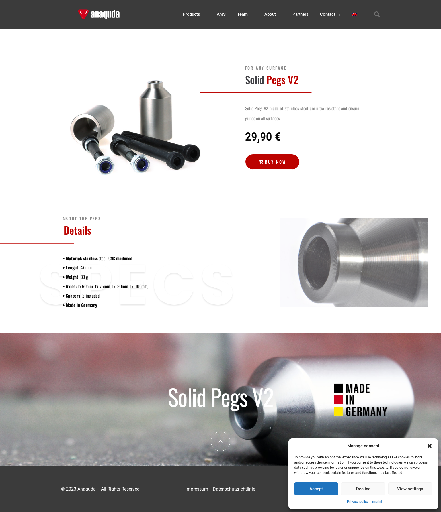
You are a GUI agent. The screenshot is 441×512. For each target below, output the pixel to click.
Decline (363, 488)
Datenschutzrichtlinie (234, 489)
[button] (429, 446)
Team (245, 14)
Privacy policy (357, 502)
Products (194, 14)
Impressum (197, 489)
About (272, 14)
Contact (330, 14)
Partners (300, 14)
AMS (221, 14)
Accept (316, 488)
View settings (410, 488)
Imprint (376, 502)
